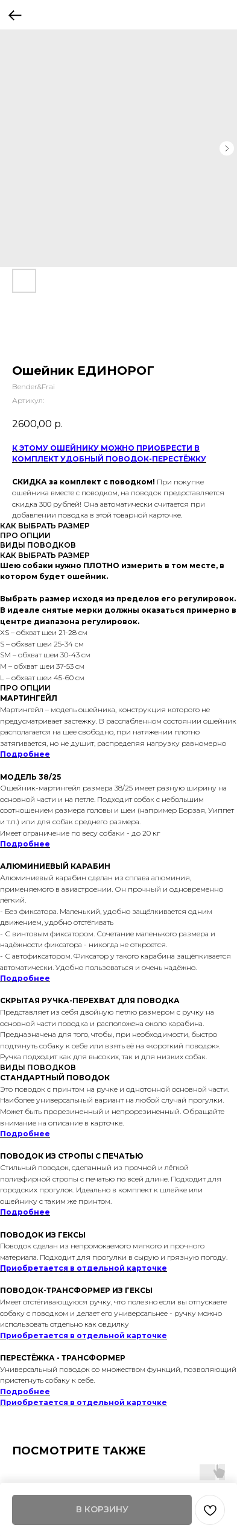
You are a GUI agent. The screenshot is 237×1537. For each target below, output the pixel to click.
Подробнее (25, 754)
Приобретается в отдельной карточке (83, 1267)
